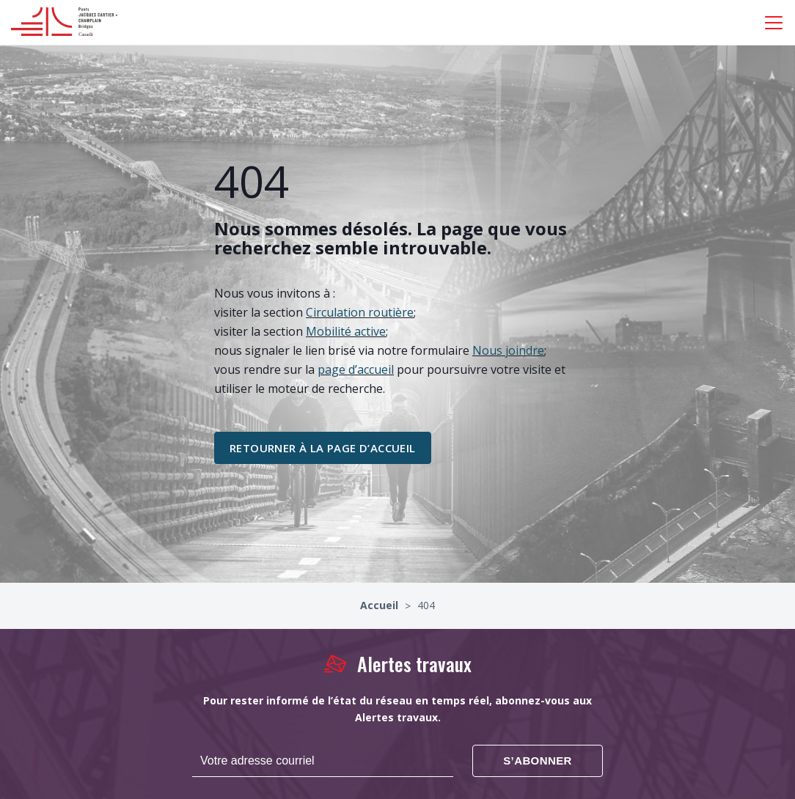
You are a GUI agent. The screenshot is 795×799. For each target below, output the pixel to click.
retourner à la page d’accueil (323, 448)
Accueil (380, 605)
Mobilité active (346, 331)
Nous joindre (508, 350)
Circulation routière (360, 312)
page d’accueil (356, 369)
